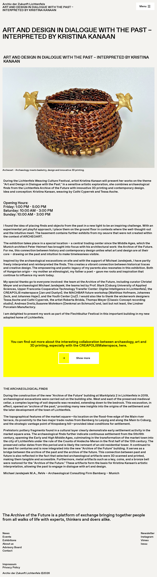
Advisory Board (12, 547)
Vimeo (145, 540)
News (6, 533)
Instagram (147, 536)
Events (7, 536)
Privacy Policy (11, 567)
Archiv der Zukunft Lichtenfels (24, 4)
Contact (7, 550)
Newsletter (147, 533)
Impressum (9, 564)
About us (8, 544)
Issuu (144, 544)
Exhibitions (9, 540)
